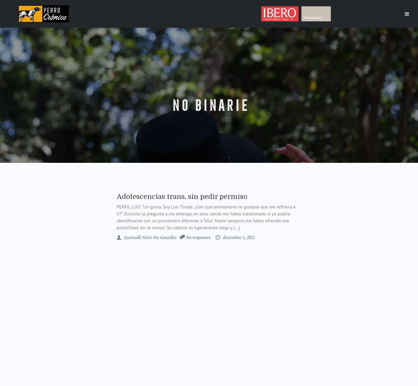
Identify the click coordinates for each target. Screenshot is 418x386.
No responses (198, 237)
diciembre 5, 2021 (238, 237)
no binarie (209, 105)
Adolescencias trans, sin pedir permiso (182, 197)
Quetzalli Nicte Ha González (150, 237)
